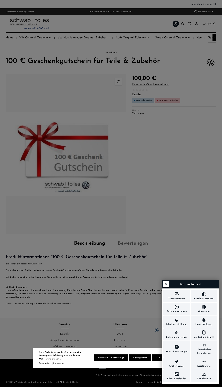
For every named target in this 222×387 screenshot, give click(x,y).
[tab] (89, 243)
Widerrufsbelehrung (65, 346)
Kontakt (65, 333)
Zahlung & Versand (65, 352)
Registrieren (28, 12)
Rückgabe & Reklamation (64, 340)
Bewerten (136, 94)
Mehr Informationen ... (50, 366)
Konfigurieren (140, 365)
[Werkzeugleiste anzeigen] (176, 24)
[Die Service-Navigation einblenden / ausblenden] (203, 11)
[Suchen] (183, 24)
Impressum (120, 346)
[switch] (176, 296)
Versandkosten (147, 375)
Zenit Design (72, 382)
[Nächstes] (214, 37)
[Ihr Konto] (196, 24)
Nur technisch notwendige (111, 365)
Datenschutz (120, 340)
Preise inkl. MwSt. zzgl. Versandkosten (150, 84)
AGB (120, 333)
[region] (111, 4)
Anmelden (11, 12)
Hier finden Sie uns (120, 352)
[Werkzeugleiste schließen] (166, 284)
